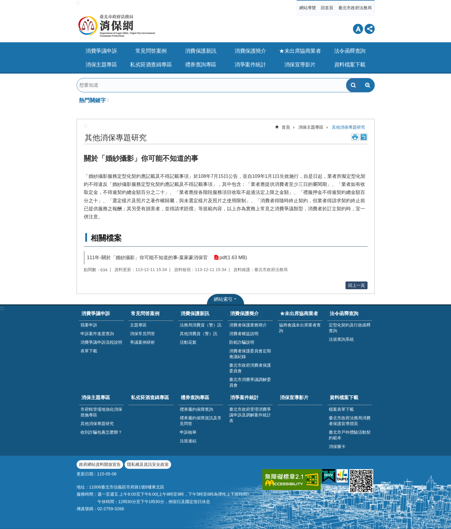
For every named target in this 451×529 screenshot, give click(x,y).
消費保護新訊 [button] (200, 51)
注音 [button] (364, 137)
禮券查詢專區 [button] (200, 65)
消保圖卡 (337, 446)
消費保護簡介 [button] (250, 51)
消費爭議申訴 (95, 313)
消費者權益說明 (243, 333)
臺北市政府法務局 (355, 7)
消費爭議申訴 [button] (101, 51)
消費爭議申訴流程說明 (101, 342)
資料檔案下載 (344, 397)
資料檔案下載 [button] (349, 65)
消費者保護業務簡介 (248, 325)
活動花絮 (188, 342)
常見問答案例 (145, 313)
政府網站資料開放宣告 (100, 464)
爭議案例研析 (142, 342)
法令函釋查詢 (344, 313)
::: (78, 2)
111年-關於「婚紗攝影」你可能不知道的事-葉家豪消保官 (147, 257)
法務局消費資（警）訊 (200, 325)
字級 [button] (358, 29)
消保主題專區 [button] (101, 65)
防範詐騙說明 (241, 342)
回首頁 (327, 7)
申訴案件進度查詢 (97, 333)
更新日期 (85, 474)
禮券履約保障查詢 (196, 409)
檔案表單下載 (341, 409)
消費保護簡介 (244, 313)
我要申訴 (88, 325)
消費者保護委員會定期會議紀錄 (250, 353)
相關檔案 (106, 238)
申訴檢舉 (188, 432)
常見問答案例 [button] (151, 51)
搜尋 (353, 85)
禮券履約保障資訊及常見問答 (200, 421)
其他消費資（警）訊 (198, 333)
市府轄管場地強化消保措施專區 (101, 412)
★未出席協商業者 (299, 313)
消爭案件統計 (244, 397)
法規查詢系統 (341, 339)
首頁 (286, 127)
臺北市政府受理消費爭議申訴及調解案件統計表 (250, 415)
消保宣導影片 (300, 65)
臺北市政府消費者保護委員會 (250, 368)
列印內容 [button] (355, 137)
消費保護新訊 (195, 313)
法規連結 (188, 440)
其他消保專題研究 (348, 127)
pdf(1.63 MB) (233, 257)
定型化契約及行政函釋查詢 (350, 328)
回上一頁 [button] (356, 285)
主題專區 (138, 325)
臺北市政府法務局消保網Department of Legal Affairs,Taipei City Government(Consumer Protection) (130, 26)
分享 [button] (370, 29)
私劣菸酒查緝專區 (151, 65)
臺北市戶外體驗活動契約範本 (350, 435)
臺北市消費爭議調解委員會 (250, 382)
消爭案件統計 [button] (250, 65)
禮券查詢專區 (195, 397)
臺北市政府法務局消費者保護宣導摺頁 (350, 421)
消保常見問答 (142, 333)
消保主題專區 (310, 127)
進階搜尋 (367, 85)
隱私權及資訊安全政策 (148, 464)
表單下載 (88, 350)
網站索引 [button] (223, 299)
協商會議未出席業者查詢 (300, 328)
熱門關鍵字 (92, 100)
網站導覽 (307, 7)
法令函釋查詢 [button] (349, 51)
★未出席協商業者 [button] (300, 51)
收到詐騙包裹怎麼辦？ (101, 432)
